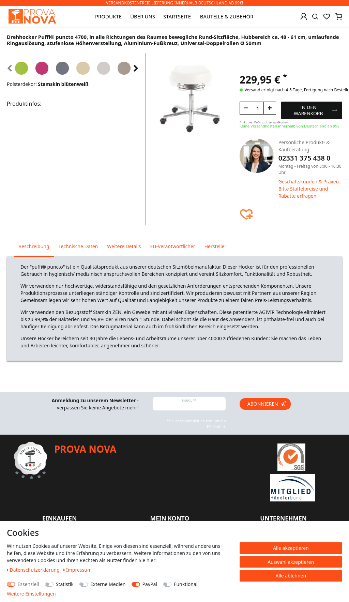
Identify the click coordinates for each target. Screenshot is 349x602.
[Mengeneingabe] (258, 108)
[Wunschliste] (326, 16)
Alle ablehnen (291, 575)
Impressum (77, 570)
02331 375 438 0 (304, 158)
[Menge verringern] (246, 108)
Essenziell (28, 584)
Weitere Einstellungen (31, 593)
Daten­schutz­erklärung (34, 570)
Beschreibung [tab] (33, 246)
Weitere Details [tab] (124, 246)
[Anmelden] (303, 16)
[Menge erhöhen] (270, 108)
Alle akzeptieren (291, 548)
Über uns (142, 16)
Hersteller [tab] (215, 246)
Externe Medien (107, 584)
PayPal (149, 584)
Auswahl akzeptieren (291, 562)
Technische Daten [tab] (78, 246)
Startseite (177, 16)
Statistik (65, 584)
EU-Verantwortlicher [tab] (172, 246)
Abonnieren (266, 404)
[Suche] (315, 16)
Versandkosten (278, 122)
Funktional (185, 584)
